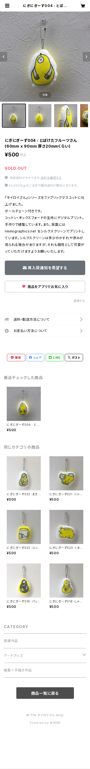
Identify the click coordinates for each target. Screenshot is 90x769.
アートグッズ (13, 655)
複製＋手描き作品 (18, 670)
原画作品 (11, 641)
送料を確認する (51, 178)
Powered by (45, 723)
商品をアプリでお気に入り (45, 287)
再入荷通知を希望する (45, 267)
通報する (79, 301)
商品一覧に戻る (45, 693)
